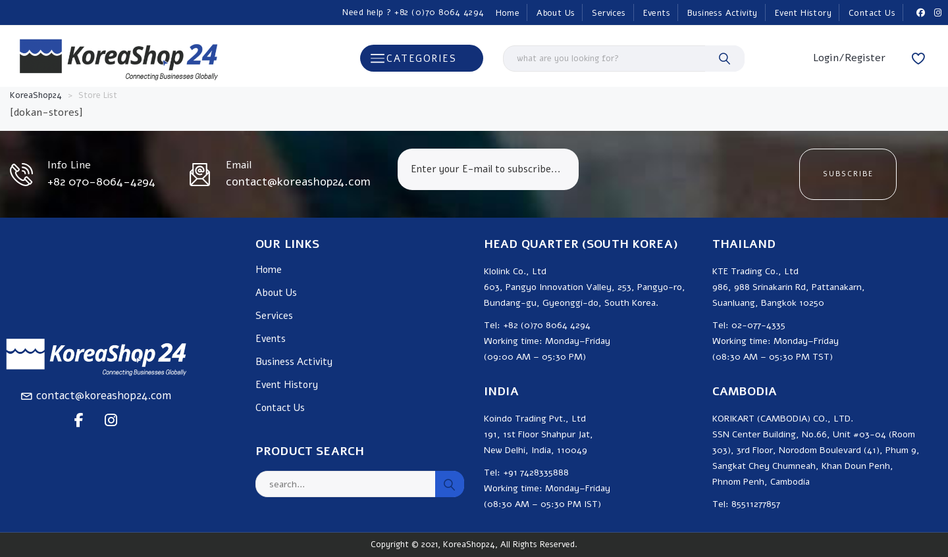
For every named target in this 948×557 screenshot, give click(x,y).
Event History (803, 13)
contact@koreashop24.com (103, 395)
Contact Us (872, 13)
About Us (556, 13)
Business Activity (722, 13)
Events (656, 13)
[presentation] (689, 174)
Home (508, 13)
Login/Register (849, 58)
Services (608, 13)
